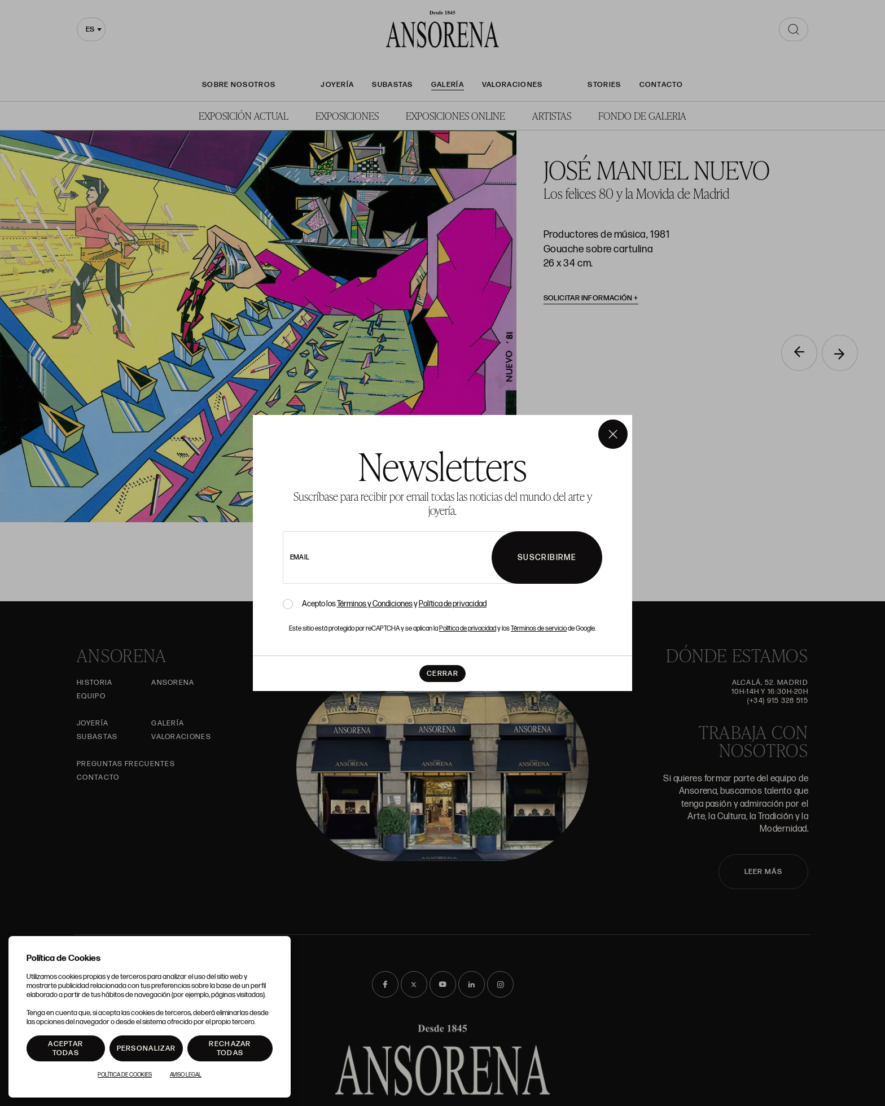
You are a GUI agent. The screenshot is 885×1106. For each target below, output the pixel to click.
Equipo (91, 696)
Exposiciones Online (455, 115)
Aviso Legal (185, 1075)
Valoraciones (512, 84)
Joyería (337, 84)
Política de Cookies (125, 1075)
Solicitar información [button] (591, 298)
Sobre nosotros (238, 84)
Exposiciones (347, 115)
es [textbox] (90, 29)
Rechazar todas (230, 1048)
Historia (94, 682)
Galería (447, 84)
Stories (604, 84)
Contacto (661, 84)
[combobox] (91, 29)
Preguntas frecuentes (126, 763)
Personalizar (146, 1048)
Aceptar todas (65, 1048)
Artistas (551, 115)
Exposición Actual (243, 115)
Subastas (392, 84)
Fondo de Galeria (642, 115)
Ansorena (172, 682)
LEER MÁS (763, 871)
